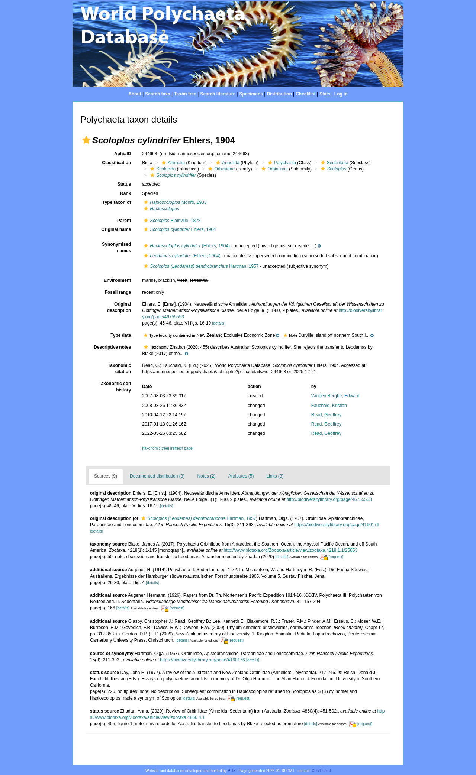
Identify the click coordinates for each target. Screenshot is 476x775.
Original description (119, 307)
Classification (116, 162)
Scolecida (162, 169)
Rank (125, 193)
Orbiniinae (274, 169)
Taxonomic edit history (115, 387)
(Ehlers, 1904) (186, 245)
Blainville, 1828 (171, 220)
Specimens (251, 94)
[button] (86, 140)
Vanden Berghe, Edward (335, 395)
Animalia (172, 162)
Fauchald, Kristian (329, 405)
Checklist (305, 94)
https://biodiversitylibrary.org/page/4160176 (336, 524)
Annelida (226, 162)
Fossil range (118, 292)
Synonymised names (116, 247)
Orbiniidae (220, 169)
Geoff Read (321, 771)
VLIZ (232, 771)
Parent (124, 220)
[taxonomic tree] (155, 448)
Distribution (279, 94)
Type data (120, 335)
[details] (218, 323)
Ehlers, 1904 (179, 229)
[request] (336, 557)
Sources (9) (105, 476)
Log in (341, 94)
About (134, 94)
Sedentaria (333, 162)
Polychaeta (281, 162)
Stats (324, 94)
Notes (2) (206, 476)
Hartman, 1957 (200, 266)
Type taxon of (116, 202)
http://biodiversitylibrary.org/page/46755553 (329, 499)
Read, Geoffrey (326, 414)
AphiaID (122, 153)
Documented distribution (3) (157, 476)
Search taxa (157, 94)
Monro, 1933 (174, 202)
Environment (117, 280)
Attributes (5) (241, 476)
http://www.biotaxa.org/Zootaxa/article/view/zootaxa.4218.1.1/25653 (291, 550)
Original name (116, 229)
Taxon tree (185, 94)
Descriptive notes (112, 347)
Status (124, 184)
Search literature (217, 94)
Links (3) (275, 476)
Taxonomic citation (119, 368)
